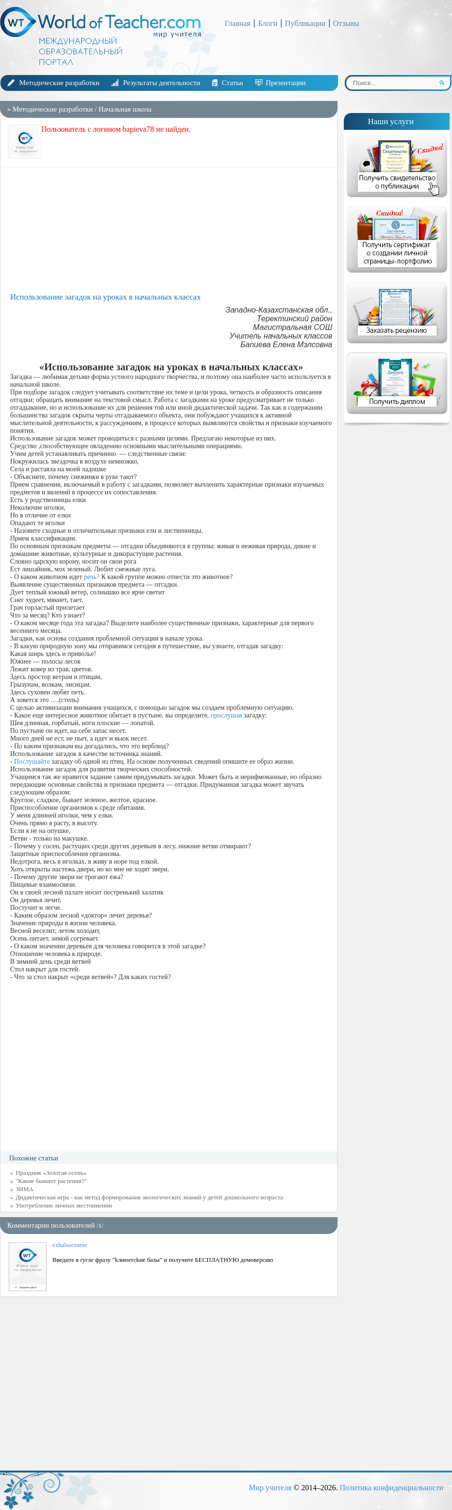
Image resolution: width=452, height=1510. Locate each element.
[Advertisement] (171, 230)
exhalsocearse (69, 1244)
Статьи (232, 83)
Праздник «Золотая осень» (51, 1172)
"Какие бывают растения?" (51, 1180)
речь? (92, 576)
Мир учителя (270, 1488)
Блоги (267, 23)
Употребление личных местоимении (64, 1205)
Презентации (286, 83)
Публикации (305, 23)
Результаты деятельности (161, 83)
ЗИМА (25, 1189)
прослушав (226, 715)
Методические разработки (59, 83)
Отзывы (346, 23)
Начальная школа (125, 109)
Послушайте (32, 761)
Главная (238, 23)
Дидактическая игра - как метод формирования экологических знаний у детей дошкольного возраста (149, 1197)
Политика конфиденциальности (391, 1488)
